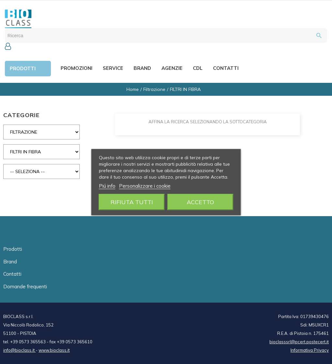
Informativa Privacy (309, 350)
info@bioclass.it (19, 350)
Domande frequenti (25, 286)
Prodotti (12, 249)
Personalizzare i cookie (145, 185)
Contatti (12, 274)
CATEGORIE (21, 115)
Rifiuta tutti (132, 201)
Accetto (200, 201)
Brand (10, 262)
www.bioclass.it (54, 350)
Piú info (107, 185)
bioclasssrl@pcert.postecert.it (299, 341)
